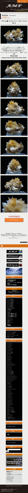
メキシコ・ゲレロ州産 (11, 332)
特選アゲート (9, 320)
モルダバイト (9, 401)
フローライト (9, 317)
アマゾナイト (9, 347)
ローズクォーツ (10, 414)
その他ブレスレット (11, 417)
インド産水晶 (9, 306)
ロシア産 (9, 310)
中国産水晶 (9, 309)
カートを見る (22, 1)
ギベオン (9, 360)
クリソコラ (9, 362)
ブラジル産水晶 (10, 303)
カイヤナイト (9, 357)
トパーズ (9, 390)
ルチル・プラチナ (10, 410)
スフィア (9, 323)
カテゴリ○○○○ (14, 459)
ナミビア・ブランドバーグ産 (12, 335)
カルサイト (9, 359)
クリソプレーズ (10, 363)
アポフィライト (10, 319)
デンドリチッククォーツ (12, 376)
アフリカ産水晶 (10, 302)
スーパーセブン (10, 380)
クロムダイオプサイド (11, 364)
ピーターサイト (10, 393)
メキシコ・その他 (10, 333)
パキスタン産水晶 (10, 307)
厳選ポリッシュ (10, 322)
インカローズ (9, 353)
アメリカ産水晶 (10, 299)
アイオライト (9, 343)
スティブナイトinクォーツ (12, 377)
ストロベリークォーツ (11, 379)
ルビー (8, 413)
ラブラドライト (10, 404)
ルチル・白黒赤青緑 (11, 411)
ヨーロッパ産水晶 (10, 300)
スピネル (9, 383)
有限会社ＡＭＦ (14, 6)
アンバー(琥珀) (10, 352)
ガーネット (9, 356)
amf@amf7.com (9, 479)
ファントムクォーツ (11, 374)
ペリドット (9, 396)
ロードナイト (9, 416)
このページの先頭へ (23, 242)
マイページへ (14, 293)
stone (14, 261)
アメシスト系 (9, 349)
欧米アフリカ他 (10, 336)
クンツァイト (9, 366)
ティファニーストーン (11, 389)
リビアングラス (10, 407)
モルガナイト (9, 400)
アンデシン (9, 350)
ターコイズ (9, 384)
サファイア (9, 367)
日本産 (8, 312)
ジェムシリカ (9, 370)
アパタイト (9, 346)
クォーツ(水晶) (10, 373)
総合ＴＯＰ (14, 252)
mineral (14, 256)
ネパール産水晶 (10, 305)
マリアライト (9, 397)
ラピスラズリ (9, 403)
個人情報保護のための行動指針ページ (8, 489)
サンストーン (9, 369)
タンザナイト (9, 386)
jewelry (14, 265)
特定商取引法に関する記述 (6, 491)
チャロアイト (9, 387)
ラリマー (9, 406)
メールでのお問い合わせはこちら (21, 10)
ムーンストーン (10, 399)
